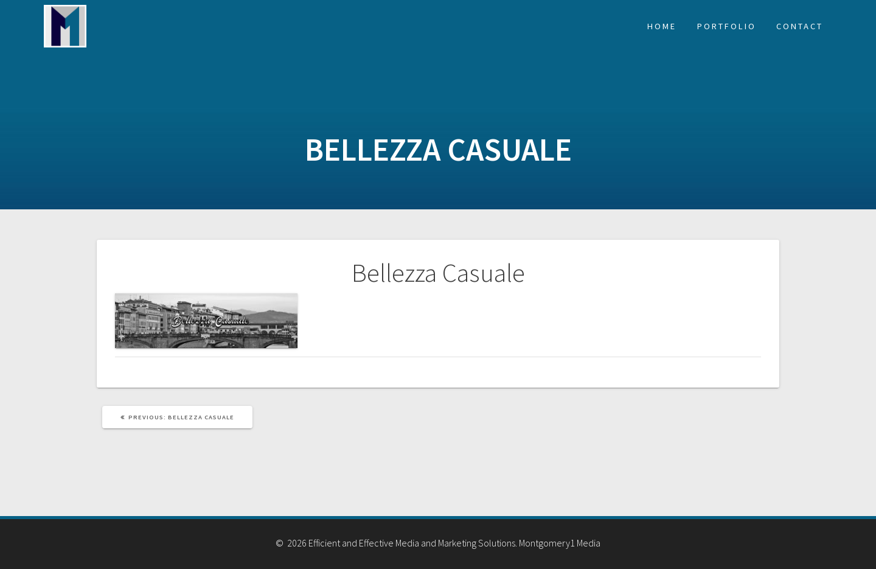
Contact (799, 26)
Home (661, 26)
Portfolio (726, 26)
